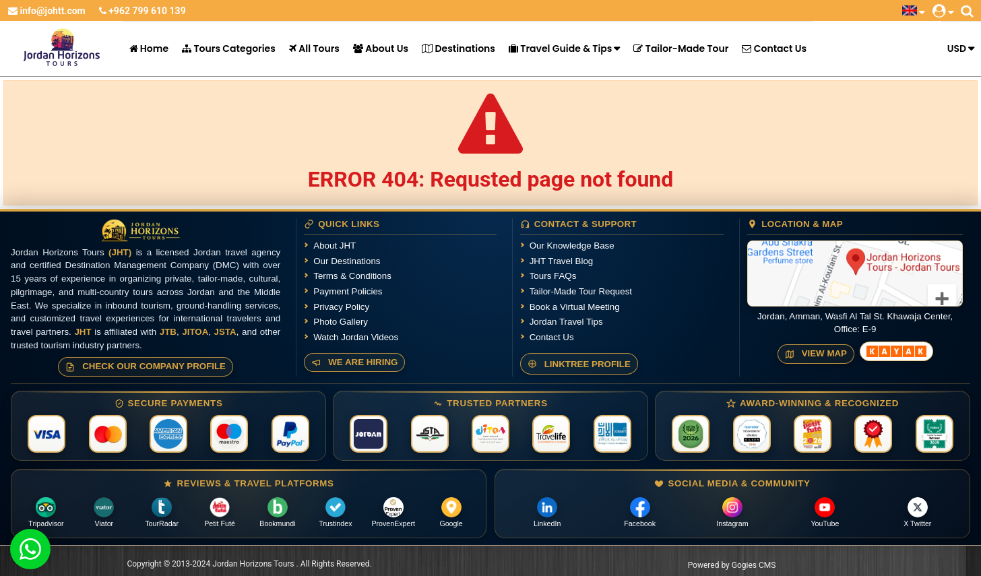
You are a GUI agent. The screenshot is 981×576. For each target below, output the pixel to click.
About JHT (334, 246)
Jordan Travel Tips (566, 322)
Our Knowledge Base (572, 246)
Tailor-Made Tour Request (581, 291)
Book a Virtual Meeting (575, 307)
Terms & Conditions (352, 276)
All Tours (314, 48)
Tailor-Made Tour (680, 48)
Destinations (458, 48)
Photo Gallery (340, 322)
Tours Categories (229, 48)
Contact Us (774, 48)
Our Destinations (346, 261)
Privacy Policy (341, 307)
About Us (380, 48)
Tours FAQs (553, 276)
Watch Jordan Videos (355, 337)
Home (149, 48)
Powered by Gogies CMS (732, 565)
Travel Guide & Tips (560, 48)
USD (956, 48)
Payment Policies (347, 291)
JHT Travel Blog (562, 261)
